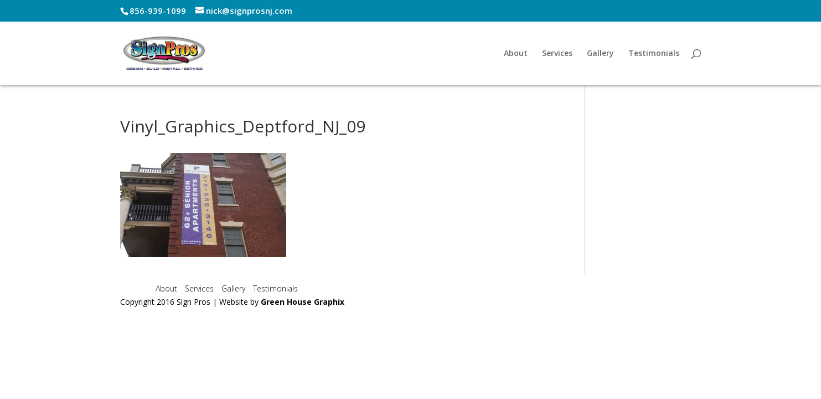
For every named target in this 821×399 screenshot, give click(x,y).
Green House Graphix (302, 301)
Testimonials (653, 53)
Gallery (600, 53)
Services (557, 53)
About (516, 53)
